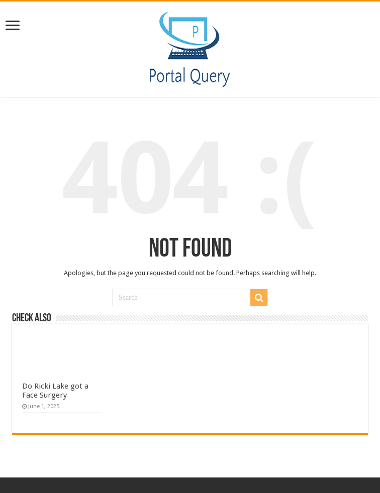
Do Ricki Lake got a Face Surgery (55, 391)
